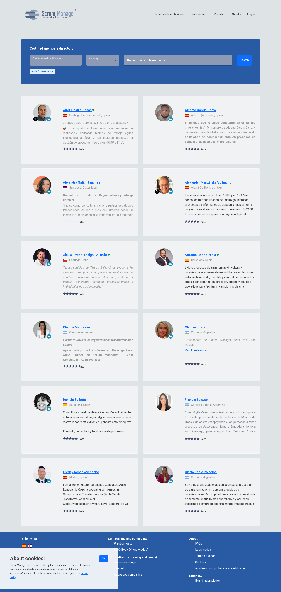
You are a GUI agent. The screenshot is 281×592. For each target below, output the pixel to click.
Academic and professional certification (220, 568)
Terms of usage (205, 556)
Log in (251, 14)
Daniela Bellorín (74, 400)
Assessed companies (128, 574)
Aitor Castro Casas (77, 110)
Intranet (119, 568)
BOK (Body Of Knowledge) (131, 549)
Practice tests (123, 543)
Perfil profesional (196, 350)
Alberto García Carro (200, 110)
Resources (199, 14)
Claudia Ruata (195, 327)
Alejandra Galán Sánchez (81, 182)
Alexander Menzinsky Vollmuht (208, 182)
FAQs (198, 543)
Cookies (200, 562)
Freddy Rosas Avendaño (81, 472)
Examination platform (208, 580)
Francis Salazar (196, 400)
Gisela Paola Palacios (201, 472)
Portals (218, 14)
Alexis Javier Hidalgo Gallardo (85, 255)
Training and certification (168, 14)
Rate (81, 149)
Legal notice (203, 549)
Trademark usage (125, 562)
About (235, 14)
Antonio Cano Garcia (200, 255)
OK (103, 558)
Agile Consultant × (42, 71)
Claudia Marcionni (76, 327)
